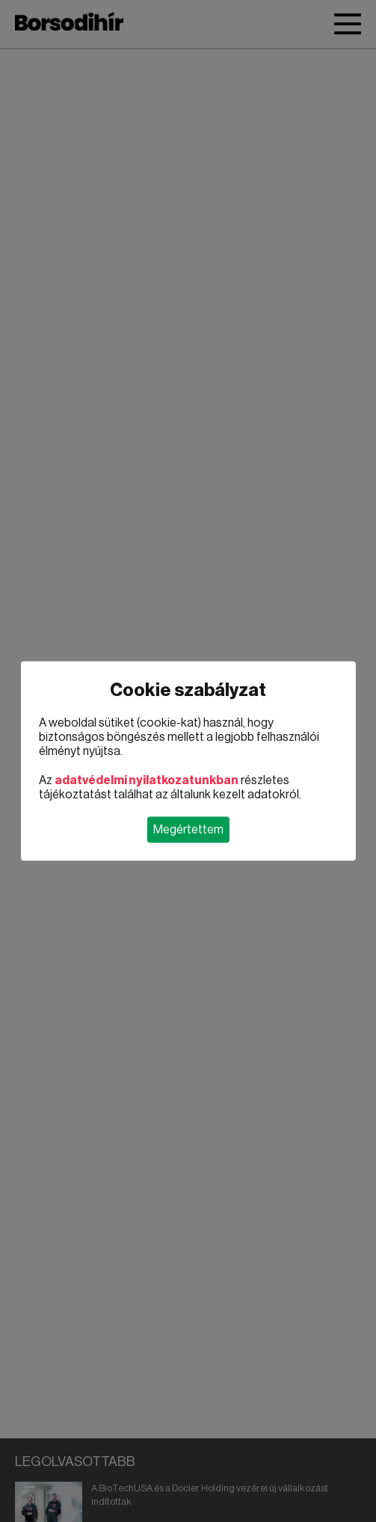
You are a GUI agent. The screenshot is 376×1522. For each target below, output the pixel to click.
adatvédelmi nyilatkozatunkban (146, 780)
